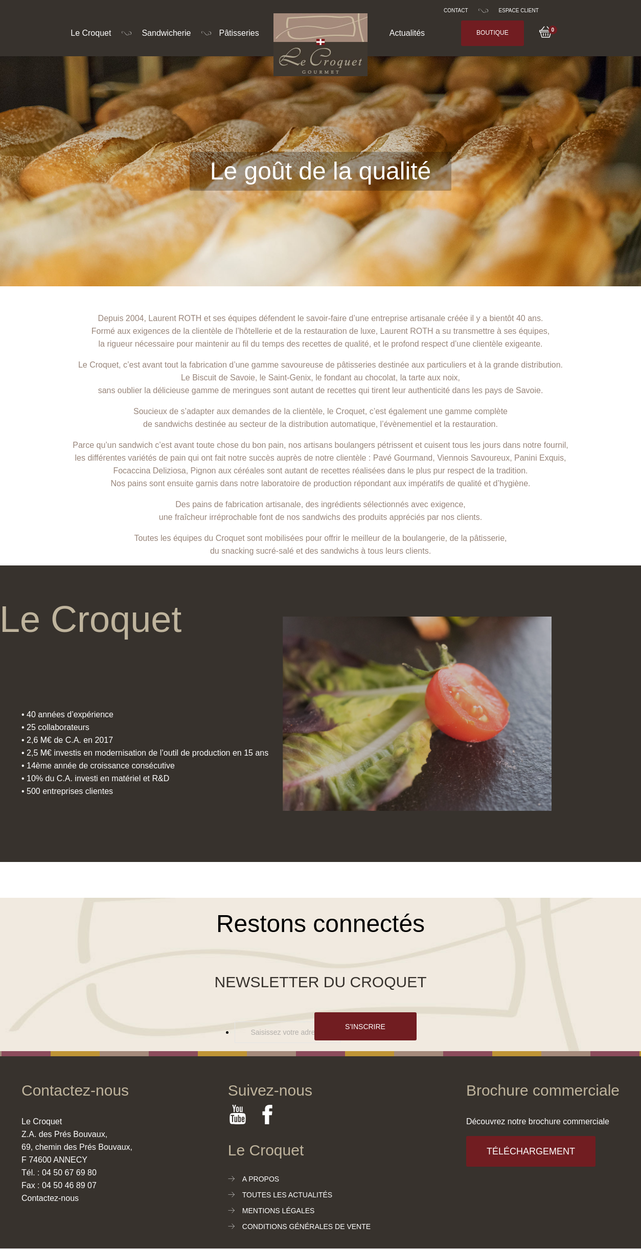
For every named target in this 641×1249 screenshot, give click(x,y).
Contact (456, 10)
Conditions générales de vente (306, 1226)
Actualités (407, 33)
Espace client (519, 10)
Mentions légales (278, 1211)
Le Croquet (91, 33)
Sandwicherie (166, 33)
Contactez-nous (50, 1198)
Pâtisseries (239, 33)
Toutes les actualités (287, 1195)
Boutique (492, 32)
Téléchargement (531, 1151)
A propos (260, 1179)
